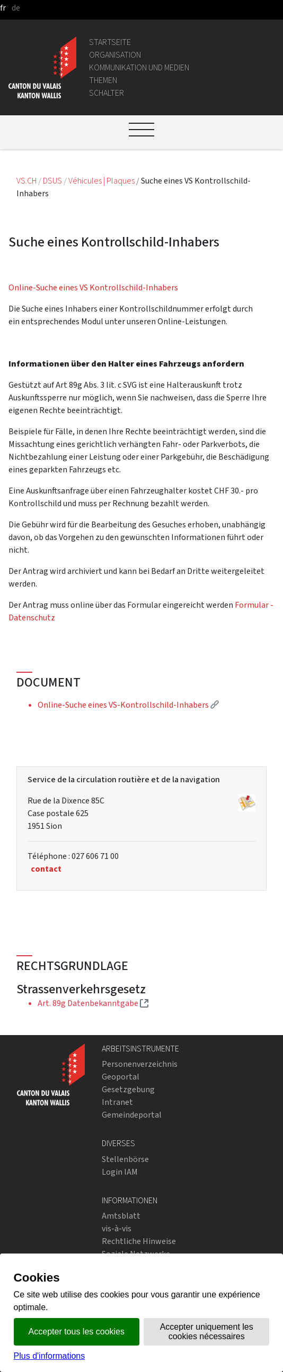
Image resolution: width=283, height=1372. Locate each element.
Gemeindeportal (132, 1114)
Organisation (115, 54)
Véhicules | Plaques (102, 180)
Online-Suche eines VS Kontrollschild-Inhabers (93, 287)
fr (3, 7)
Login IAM (120, 1171)
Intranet (117, 1102)
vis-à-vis (116, 1228)
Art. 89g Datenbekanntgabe (93, 1003)
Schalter (106, 92)
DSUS (52, 180)
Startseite (110, 42)
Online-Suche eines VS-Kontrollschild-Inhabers (128, 704)
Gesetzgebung (128, 1089)
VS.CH (26, 180)
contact (46, 868)
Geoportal (120, 1076)
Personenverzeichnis (140, 1063)
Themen (103, 80)
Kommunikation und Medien (139, 67)
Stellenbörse (125, 1159)
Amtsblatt (121, 1215)
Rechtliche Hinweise (139, 1241)
